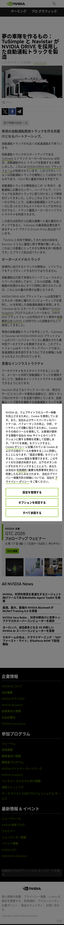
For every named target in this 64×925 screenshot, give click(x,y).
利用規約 (22, 470)
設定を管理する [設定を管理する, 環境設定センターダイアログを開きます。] (32, 492)
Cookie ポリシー (15, 447)
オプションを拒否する (32, 502)
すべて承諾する (32, 513)
